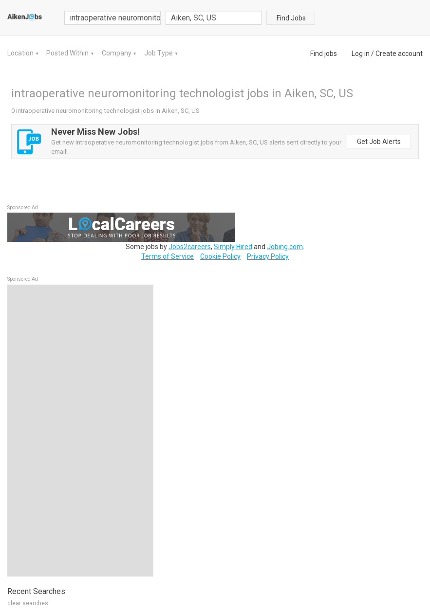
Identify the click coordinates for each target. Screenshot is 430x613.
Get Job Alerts (379, 141)
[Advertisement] (80, 431)
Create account (399, 53)
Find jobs (323, 53)
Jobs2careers (189, 247)
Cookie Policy (220, 256)
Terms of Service (167, 256)
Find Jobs (291, 18)
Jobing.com (285, 247)
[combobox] (214, 18)
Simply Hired (233, 247)
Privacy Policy (268, 256)
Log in (361, 53)
